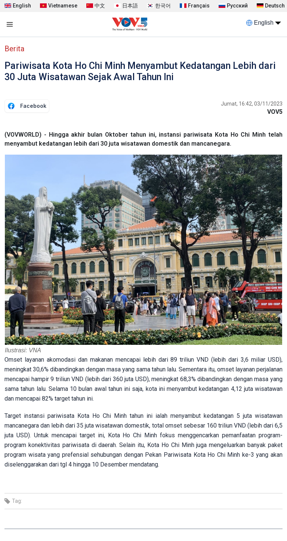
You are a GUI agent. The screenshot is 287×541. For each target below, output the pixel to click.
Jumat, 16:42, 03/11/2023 (252, 104)
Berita (14, 48)
